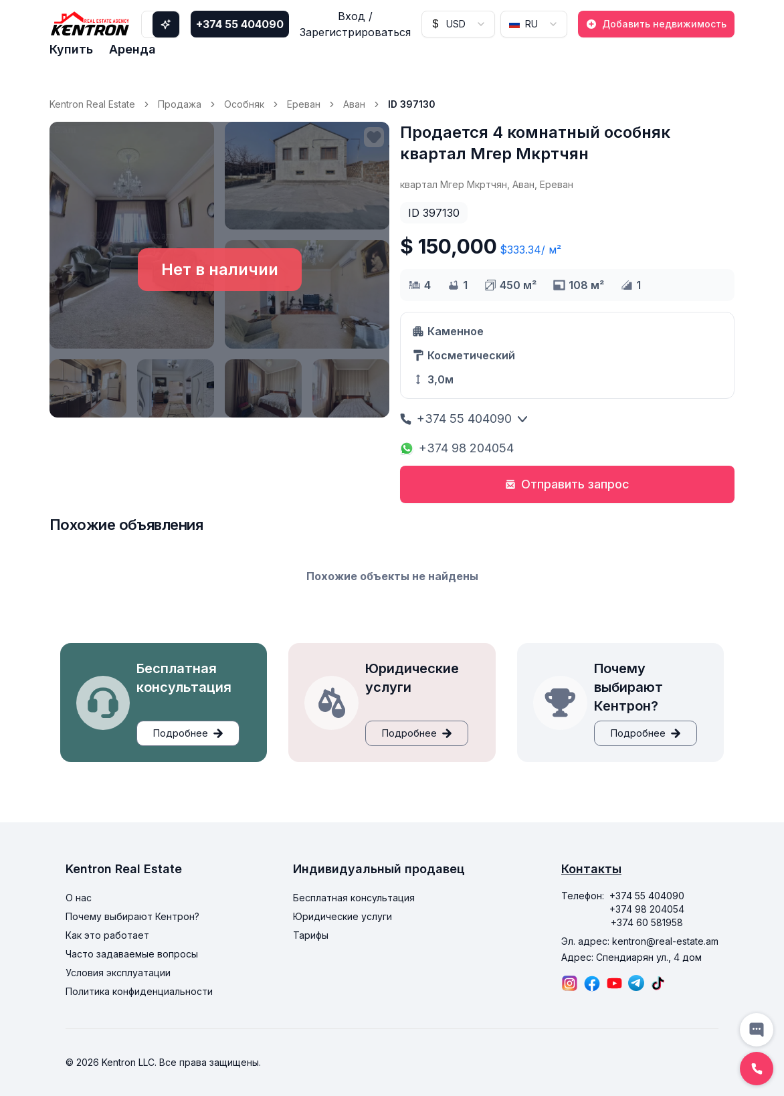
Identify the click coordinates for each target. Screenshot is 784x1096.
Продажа (179, 104)
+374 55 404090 (240, 24)
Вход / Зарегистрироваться (355, 24)
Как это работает (107, 935)
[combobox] (458, 24)
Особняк (244, 104)
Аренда (132, 49)
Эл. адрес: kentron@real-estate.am (639, 941)
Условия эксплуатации (118, 972)
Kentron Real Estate (92, 104)
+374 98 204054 (457, 448)
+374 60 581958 (647, 922)
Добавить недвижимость (656, 23)
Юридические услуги (342, 916)
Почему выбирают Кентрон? (132, 916)
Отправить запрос (567, 484)
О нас (79, 897)
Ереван (303, 104)
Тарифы (310, 935)
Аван (354, 104)
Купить (71, 49)
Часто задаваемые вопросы (132, 954)
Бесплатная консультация (354, 897)
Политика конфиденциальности (139, 991)
